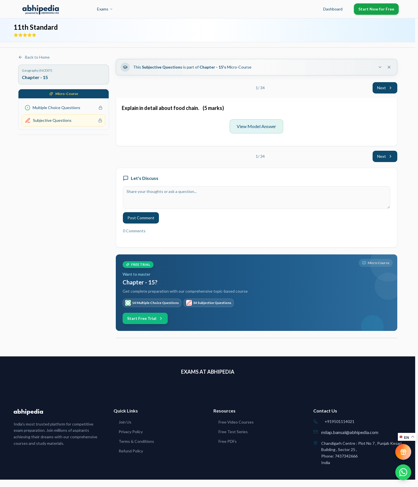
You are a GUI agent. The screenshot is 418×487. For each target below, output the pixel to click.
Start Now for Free (376, 9)
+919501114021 (339, 421)
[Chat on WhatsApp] (403, 472)
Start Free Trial (145, 318)
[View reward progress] (403, 452)
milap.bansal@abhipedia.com (349, 432)
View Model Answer (256, 126)
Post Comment (140, 217)
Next (385, 87)
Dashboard (333, 9)
